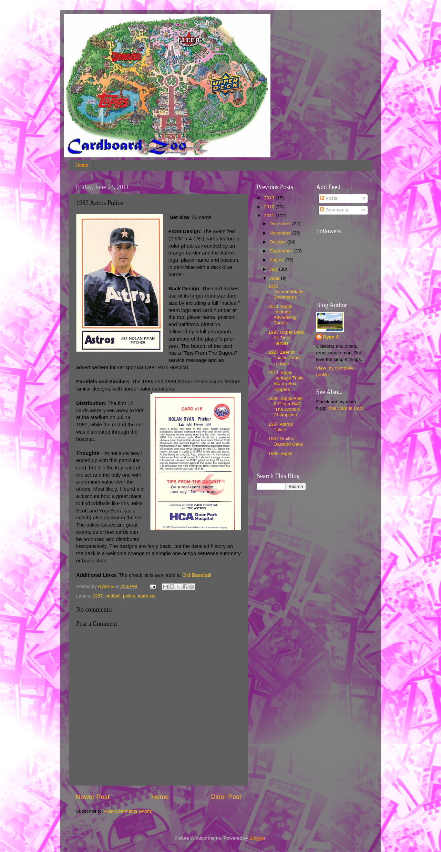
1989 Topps (280, 453)
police (129, 596)
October (278, 242)
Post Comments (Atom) (128, 811)
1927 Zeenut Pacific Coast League (284, 358)
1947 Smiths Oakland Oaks (285, 441)
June (275, 278)
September (281, 250)
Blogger (257, 838)
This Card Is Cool (345, 408)
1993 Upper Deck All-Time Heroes (286, 338)
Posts (328, 198)
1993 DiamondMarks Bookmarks (286, 291)
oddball (113, 596)
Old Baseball (196, 575)
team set (147, 596)
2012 (270, 206)
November (280, 233)
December (280, 223)
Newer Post (93, 796)
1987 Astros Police (280, 427)
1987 (97, 596)
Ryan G (331, 337)
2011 (270, 215)
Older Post (226, 796)
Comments (334, 209)
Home (81, 165)
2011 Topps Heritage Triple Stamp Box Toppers (286, 381)
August (277, 259)
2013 (270, 197)
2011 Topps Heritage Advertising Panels (282, 315)
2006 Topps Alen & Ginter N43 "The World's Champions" (285, 407)
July (274, 269)
